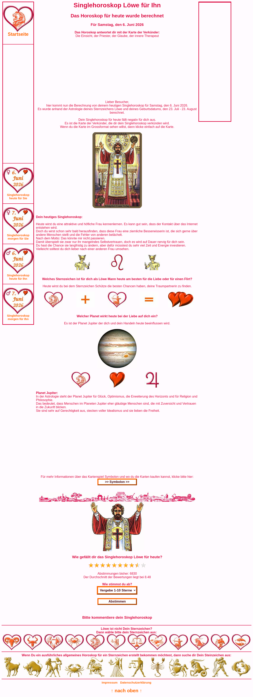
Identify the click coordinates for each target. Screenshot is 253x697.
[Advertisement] (18, 103)
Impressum (110, 682)
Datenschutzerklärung (135, 682)
